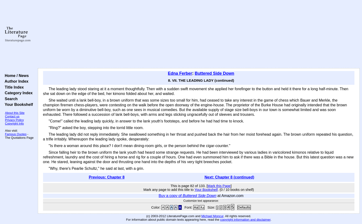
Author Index (15, 81)
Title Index (13, 87)
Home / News (16, 75)
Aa (196, 207)
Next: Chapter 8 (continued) (229, 177)
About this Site (15, 113)
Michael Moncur (212, 216)
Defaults (244, 207)
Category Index (18, 93)
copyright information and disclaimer (245, 219)
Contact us (12, 116)
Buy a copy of (187, 196)
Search (10, 99)
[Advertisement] (199, 34)
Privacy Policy (14, 120)
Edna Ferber (180, 73)
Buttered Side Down (214, 73)
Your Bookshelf (18, 104)
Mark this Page (219, 186)
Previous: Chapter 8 (106, 177)
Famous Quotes (15, 134)
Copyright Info (14, 123)
